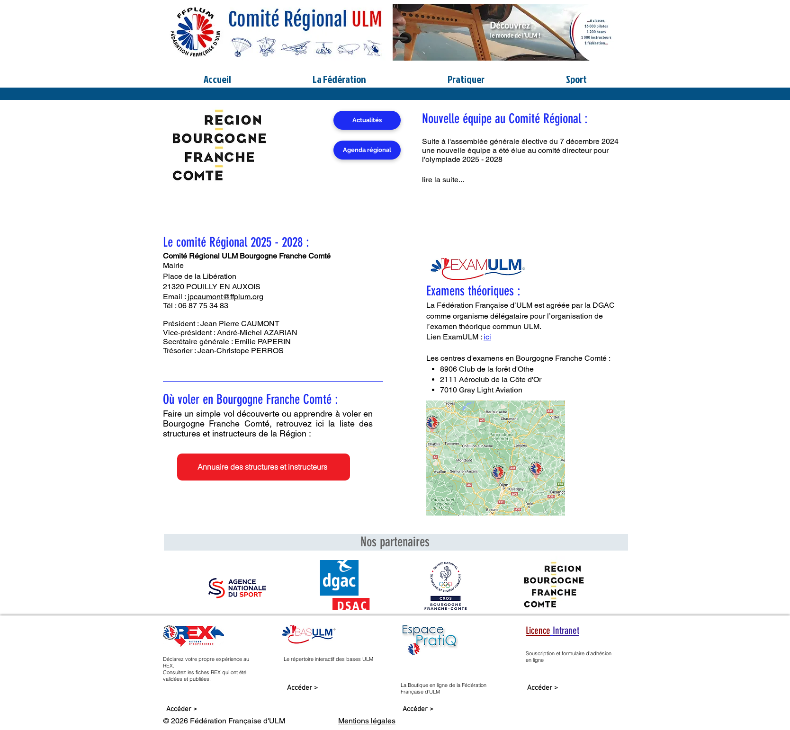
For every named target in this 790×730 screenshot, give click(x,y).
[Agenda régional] (367, 150)
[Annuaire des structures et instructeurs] (263, 467)
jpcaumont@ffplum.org (225, 296)
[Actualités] (367, 120)
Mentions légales (366, 720)
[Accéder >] (181, 709)
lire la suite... (443, 179)
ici (487, 336)
